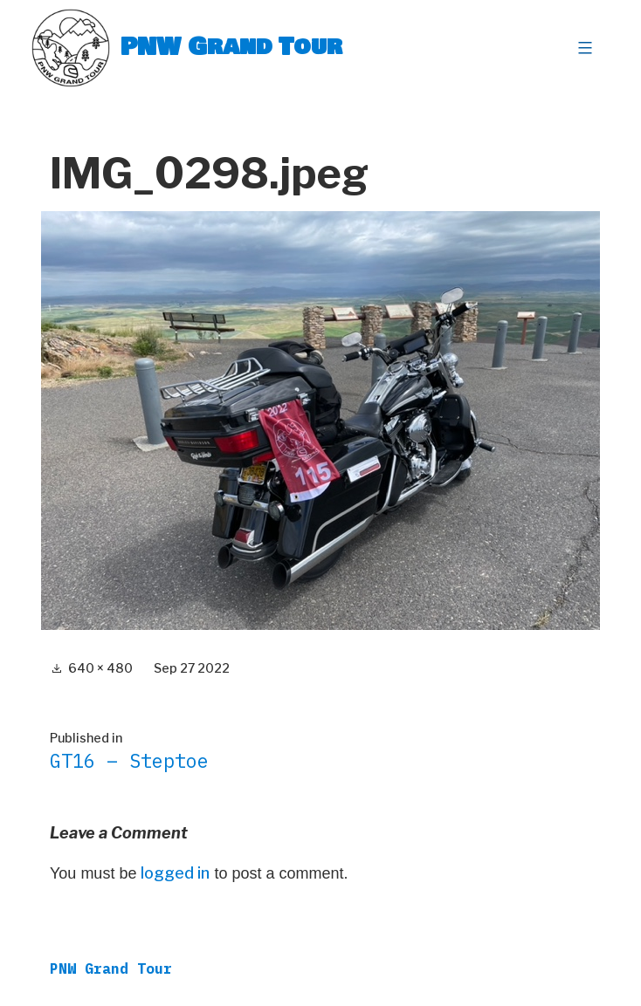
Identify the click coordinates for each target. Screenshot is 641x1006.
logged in (175, 873)
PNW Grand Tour (231, 48)
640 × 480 (100, 667)
